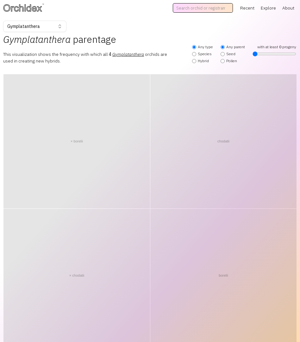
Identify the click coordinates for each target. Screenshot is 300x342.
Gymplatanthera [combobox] (34, 26)
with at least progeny (274, 50)
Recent (247, 8)
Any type (202, 46)
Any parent (233, 46)
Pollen (229, 60)
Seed (228, 53)
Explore (268, 8)
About (288, 8)
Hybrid (200, 60)
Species (202, 53)
